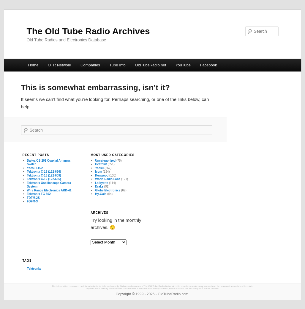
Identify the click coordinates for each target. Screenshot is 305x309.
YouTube (183, 65)
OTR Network (59, 65)
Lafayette (101, 183)
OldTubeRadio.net (150, 65)
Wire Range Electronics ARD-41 (49, 190)
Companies (90, 65)
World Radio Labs (107, 179)
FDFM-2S (33, 197)
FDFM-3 (32, 201)
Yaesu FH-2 (35, 168)
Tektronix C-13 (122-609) (44, 175)
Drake (99, 186)
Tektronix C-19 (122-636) (44, 171)
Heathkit (101, 164)
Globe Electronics (107, 190)
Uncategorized (105, 160)
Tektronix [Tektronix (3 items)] (34, 268)
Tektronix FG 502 (39, 194)
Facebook (208, 65)
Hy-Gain (100, 194)
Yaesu (99, 168)
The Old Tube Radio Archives (88, 31)
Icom (98, 171)
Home (33, 65)
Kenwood (101, 175)
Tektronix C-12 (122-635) (44, 179)
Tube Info (117, 65)
